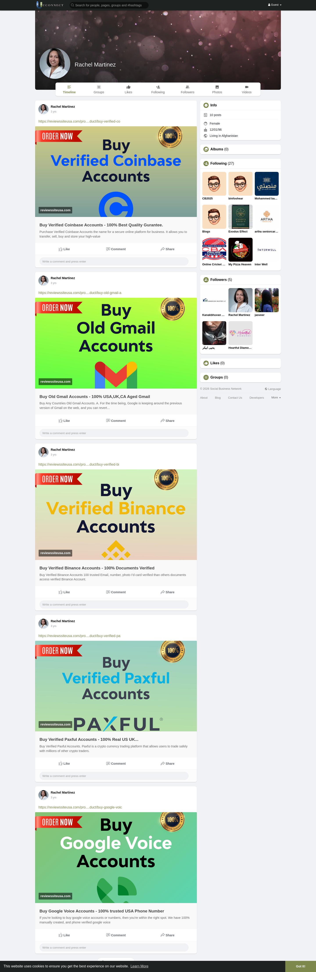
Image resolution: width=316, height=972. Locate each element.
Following (218, 163)
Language (273, 388)
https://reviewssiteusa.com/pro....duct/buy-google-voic (80, 807)
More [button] (276, 397)
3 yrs (53, 111)
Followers (218, 280)
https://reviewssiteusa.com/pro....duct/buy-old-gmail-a (79, 293)
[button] (109, 5)
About (204, 397)
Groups (216, 377)
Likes (214, 363)
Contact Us (235, 397)
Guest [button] (275, 4)
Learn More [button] (140, 966)
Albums (216, 149)
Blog (218, 397)
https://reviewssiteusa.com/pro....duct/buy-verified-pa (79, 636)
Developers (257, 397)
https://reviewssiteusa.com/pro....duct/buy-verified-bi (78, 464)
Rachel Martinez (95, 64)
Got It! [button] (300, 966)
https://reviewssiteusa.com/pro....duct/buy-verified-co (79, 121)
